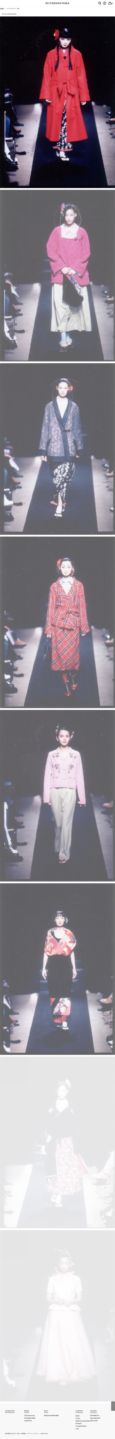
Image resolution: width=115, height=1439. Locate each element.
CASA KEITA (28, 1421)
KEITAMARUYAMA (29, 1418)
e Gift (77, 1429)
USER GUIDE (94, 1421)
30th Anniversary (29, 1415)
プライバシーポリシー (33, 1433)
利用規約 (23, 1433)
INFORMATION (94, 1415)
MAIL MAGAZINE (95, 1418)
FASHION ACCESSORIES (83, 1421)
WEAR (77, 1416)
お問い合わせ (44, 1433)
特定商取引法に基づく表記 (12, 1433)
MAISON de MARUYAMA (51, 1415)
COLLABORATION (81, 1426)
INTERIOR (79, 1423)
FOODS (78, 1418)
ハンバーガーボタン (7, 3)
